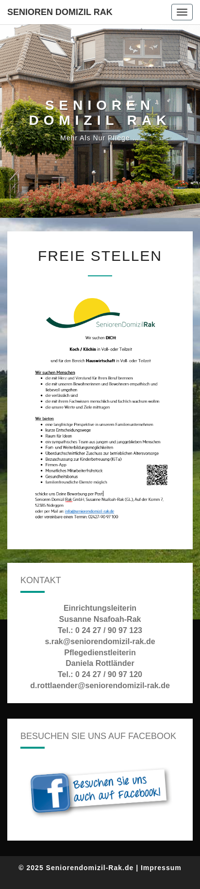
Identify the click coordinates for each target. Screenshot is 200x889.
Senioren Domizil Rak (60, 12)
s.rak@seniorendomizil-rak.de (100, 641)
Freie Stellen (100, 256)
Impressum (161, 868)
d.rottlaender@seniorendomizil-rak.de (100, 685)
